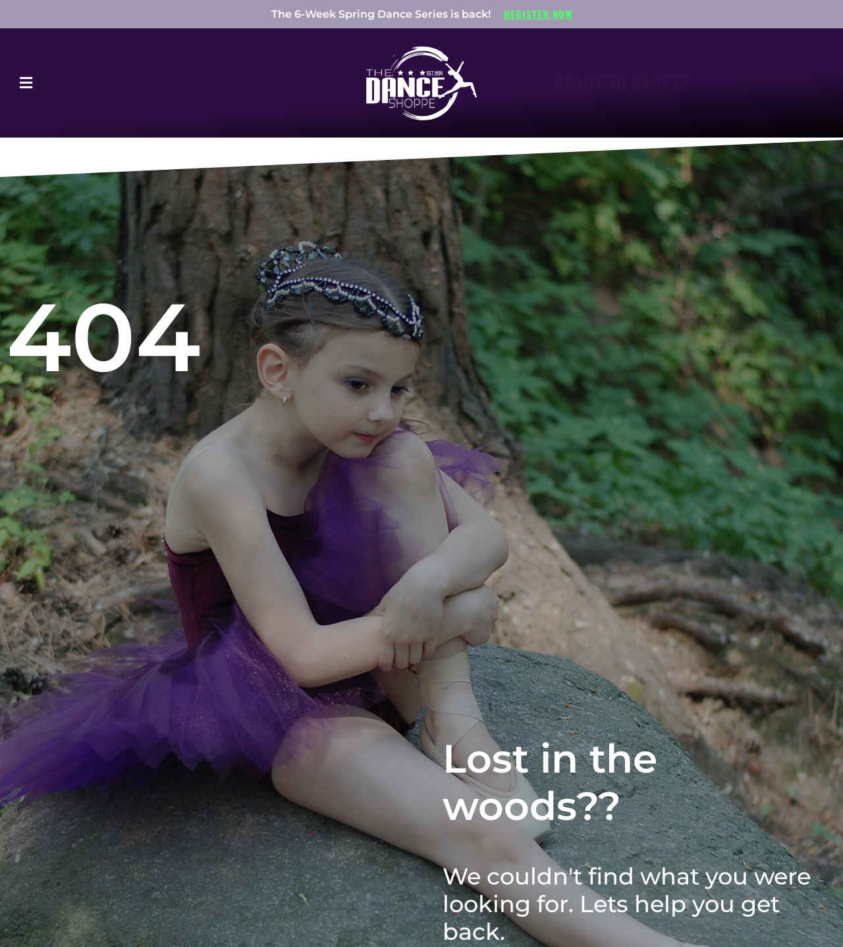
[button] (61, 82)
